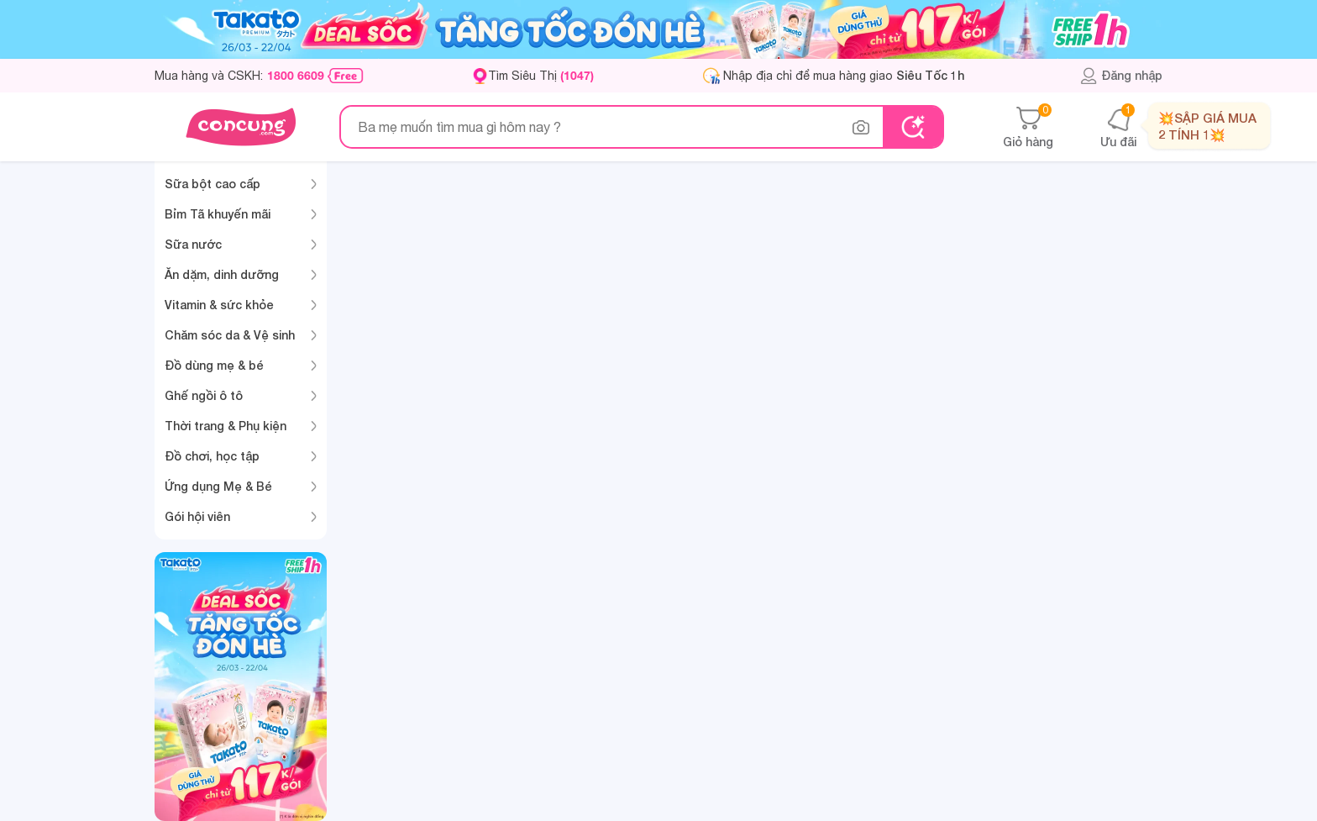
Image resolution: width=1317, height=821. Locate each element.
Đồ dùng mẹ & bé (214, 365)
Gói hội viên (197, 516)
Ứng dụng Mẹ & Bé (218, 486)
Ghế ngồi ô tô (204, 395)
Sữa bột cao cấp (212, 183)
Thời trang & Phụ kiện (225, 425)
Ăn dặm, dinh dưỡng (222, 274)
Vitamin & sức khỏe (219, 304)
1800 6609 (295, 76)
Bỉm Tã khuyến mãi (217, 214)
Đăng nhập (1120, 75)
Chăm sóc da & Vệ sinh (230, 335)
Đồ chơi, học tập (212, 456)
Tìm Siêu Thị (541, 75)
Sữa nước (193, 244)
